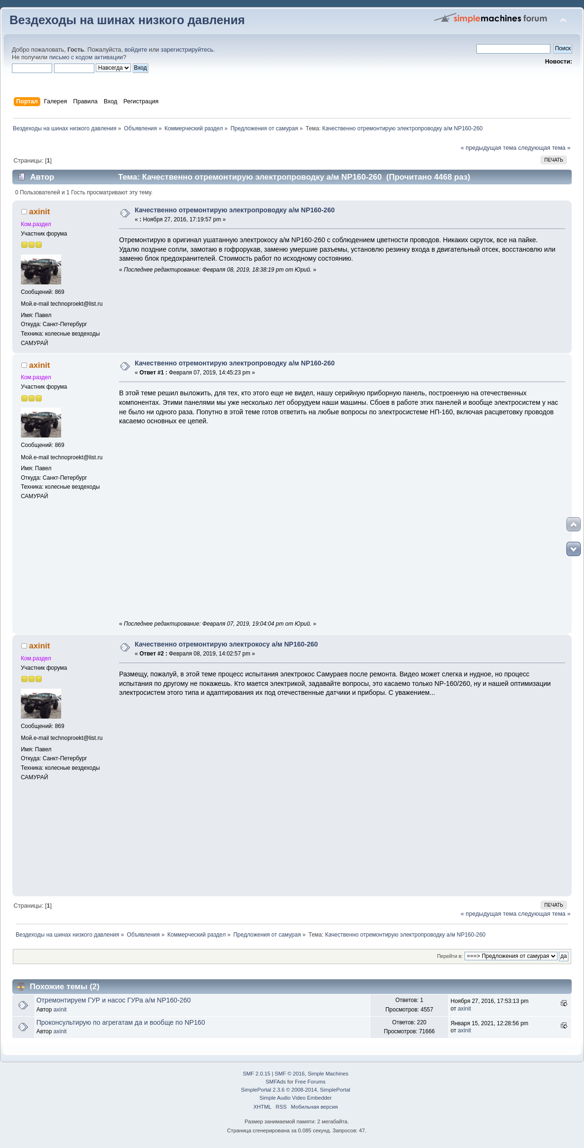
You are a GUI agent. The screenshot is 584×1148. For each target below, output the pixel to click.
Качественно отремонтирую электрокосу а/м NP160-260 (226, 644)
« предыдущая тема (489, 148)
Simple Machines (328, 1073)
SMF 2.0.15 (256, 1073)
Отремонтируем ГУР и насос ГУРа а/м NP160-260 (113, 1000)
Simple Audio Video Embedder (295, 1098)
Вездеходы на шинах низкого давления (127, 20)
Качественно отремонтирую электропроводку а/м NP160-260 (235, 210)
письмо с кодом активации (86, 57)
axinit (39, 211)
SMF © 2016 (290, 1073)
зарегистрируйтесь (187, 49)
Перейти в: (450, 956)
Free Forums (310, 1081)
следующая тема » (544, 148)
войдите (136, 49)
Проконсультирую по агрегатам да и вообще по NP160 (120, 1022)
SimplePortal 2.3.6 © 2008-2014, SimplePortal (295, 1090)
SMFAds (275, 1081)
